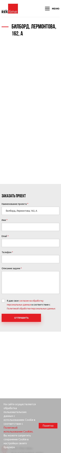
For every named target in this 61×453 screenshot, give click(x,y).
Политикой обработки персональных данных (31, 308)
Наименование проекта (14, 204)
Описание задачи (11, 268)
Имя (4, 220)
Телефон (6, 252)
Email (4, 236)
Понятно (48, 425)
